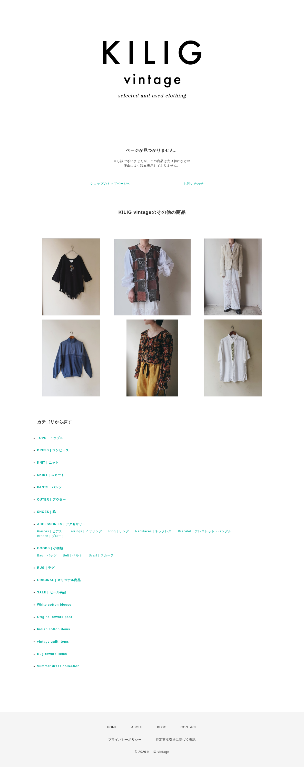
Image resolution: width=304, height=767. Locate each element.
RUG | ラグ (46, 568)
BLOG (161, 727)
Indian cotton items (53, 629)
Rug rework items (52, 654)
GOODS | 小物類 (50, 548)
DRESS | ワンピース (53, 450)
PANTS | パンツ (49, 487)
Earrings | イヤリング (85, 531)
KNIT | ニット (48, 462)
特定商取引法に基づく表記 (176, 739)
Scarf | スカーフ (101, 555)
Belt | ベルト (72, 555)
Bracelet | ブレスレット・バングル (204, 531)
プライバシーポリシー (125, 739)
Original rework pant (54, 617)
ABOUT (137, 727)
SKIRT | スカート (50, 475)
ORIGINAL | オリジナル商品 (59, 580)
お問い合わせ (194, 183)
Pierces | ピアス (50, 531)
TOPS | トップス (50, 438)
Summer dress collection (58, 666)
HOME (112, 727)
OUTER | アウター (51, 499)
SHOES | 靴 (46, 512)
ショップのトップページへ (110, 183)
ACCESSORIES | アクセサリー (61, 524)
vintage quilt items (53, 641)
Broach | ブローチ (51, 536)
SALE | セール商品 (51, 592)
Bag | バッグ (47, 555)
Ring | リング (118, 531)
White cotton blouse (54, 604)
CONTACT (189, 727)
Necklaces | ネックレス (153, 531)
